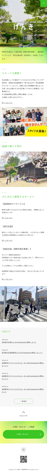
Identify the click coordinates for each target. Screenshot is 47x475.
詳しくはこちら (7, 103)
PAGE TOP (23, 416)
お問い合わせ (23, 434)
